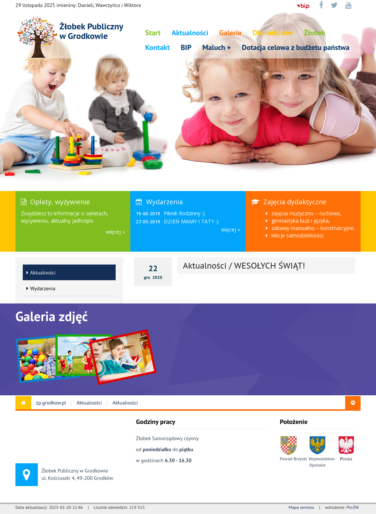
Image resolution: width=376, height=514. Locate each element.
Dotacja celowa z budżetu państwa (296, 47)
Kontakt (157, 47)
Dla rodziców (273, 32)
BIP (186, 47)
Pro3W (353, 507)
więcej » (115, 231)
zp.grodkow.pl (51, 402)
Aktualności (189, 32)
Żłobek (315, 32)
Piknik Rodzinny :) (184, 213)
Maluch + (216, 47)
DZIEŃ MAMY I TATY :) (191, 221)
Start (152, 32)
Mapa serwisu (301, 507)
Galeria (230, 32)
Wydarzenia (40, 288)
